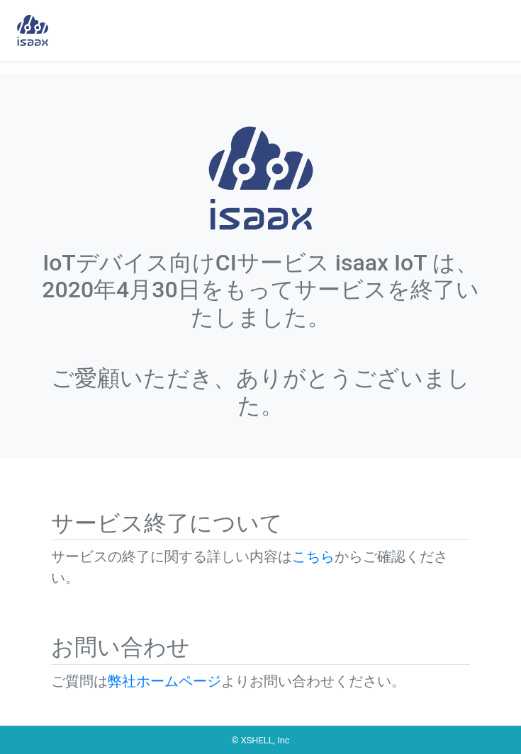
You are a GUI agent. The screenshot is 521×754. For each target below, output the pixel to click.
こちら (313, 556)
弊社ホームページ (164, 681)
